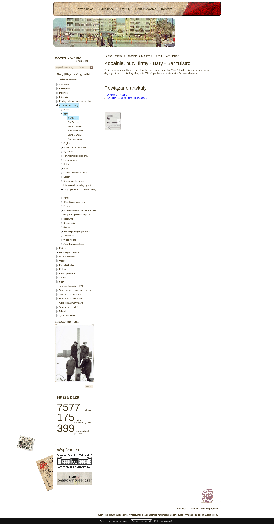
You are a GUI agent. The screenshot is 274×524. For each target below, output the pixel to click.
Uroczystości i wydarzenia (71, 298)
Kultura (62, 248)
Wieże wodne (69, 240)
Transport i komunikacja (70, 294)
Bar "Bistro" (73, 118)
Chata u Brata (75, 135)
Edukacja (63, 97)
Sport (61, 282)
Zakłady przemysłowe (73, 244)
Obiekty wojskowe (67, 256)
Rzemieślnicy (69, 223)
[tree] (74, 200)
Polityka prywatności (163, 521)
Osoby (62, 261)
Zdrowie (63, 311)
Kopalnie (67, 177)
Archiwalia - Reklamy (117, 95)
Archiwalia (64, 84)
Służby (62, 277)
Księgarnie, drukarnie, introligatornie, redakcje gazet (77, 183)
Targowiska (68, 235)
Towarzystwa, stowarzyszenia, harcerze (77, 290)
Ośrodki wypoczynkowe (74, 202)
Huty (65, 168)
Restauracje (69, 219)
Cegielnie (67, 143)
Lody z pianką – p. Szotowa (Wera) (79, 191)
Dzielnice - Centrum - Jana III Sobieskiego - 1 (128, 98)
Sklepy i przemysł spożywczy (77, 231)
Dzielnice (63, 93)
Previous (54, 33)
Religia (62, 269)
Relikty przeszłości (68, 273)
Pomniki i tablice (66, 265)
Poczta (66, 206)
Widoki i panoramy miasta (71, 303)
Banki (66, 109)
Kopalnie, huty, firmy (68, 105)
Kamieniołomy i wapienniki (76, 172)
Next (173, 33)
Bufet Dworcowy (75, 130)
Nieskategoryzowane (69, 252)
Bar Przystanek (75, 126)
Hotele (66, 164)
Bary (65, 114)
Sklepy (66, 227)
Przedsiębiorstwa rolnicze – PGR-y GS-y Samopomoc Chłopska (79, 212)
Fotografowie (70, 160)
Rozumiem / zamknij (141, 521)
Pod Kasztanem (75, 139)
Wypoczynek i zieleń (68, 307)
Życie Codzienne (67, 315)
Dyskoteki (68, 151)
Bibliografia (64, 88)
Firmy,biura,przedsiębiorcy (75, 156)
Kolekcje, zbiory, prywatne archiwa (75, 101)
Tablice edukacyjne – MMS (71, 286)
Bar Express (73, 122)
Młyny (66, 198)
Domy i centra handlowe (74, 147)
